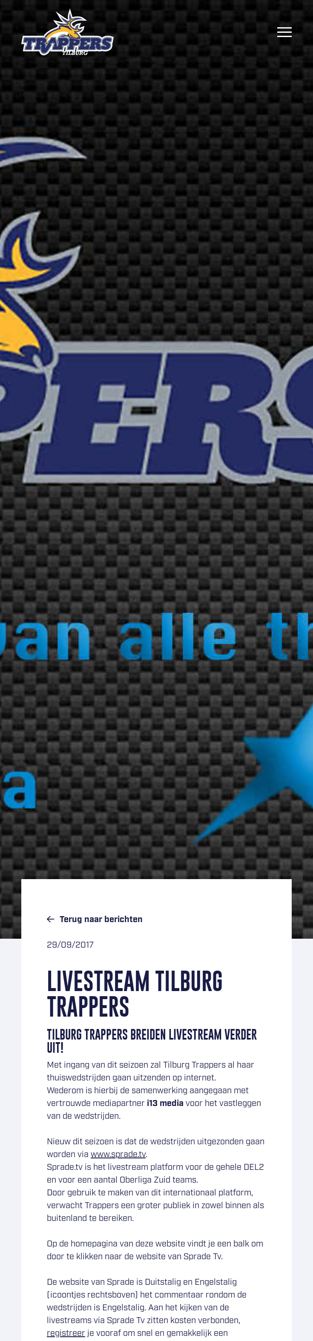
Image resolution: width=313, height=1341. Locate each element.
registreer (66, 1333)
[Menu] (284, 31)
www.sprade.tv (118, 1154)
